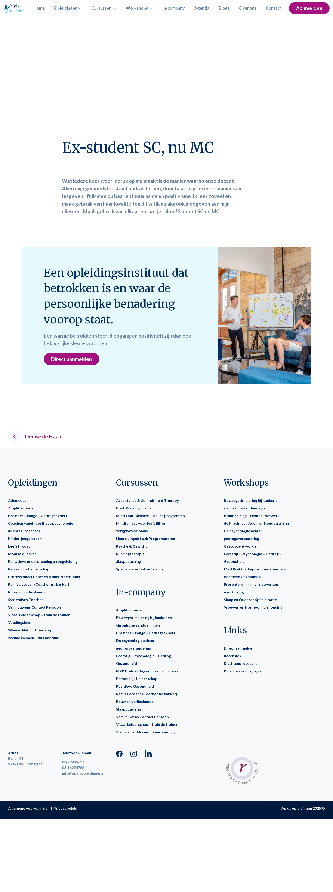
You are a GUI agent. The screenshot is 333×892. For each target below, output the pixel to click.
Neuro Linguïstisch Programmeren (145, 538)
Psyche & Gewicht (131, 546)
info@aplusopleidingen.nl (83, 773)
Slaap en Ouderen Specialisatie (250, 599)
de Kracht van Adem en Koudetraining (256, 523)
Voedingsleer (19, 622)
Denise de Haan (34, 436)
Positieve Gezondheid (135, 686)
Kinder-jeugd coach (24, 538)
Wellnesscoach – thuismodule (33, 637)
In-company (173, 8)
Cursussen (104, 8)
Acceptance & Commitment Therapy (147, 500)
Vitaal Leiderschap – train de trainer (39, 615)
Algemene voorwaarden (28, 808)
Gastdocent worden (241, 546)
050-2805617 (73, 762)
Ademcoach (18, 500)
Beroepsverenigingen (242, 671)
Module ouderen (22, 554)
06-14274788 (73, 767)
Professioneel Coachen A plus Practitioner (44, 576)
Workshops (139, 8)
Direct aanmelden (71, 359)
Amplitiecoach (20, 508)
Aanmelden (309, 8)
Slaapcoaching (128, 561)
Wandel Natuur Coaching (29, 630)
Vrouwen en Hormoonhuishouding (145, 732)
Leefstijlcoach (20, 546)
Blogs (224, 8)
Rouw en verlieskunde (27, 592)
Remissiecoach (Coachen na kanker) (38, 584)
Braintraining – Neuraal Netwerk (252, 515)
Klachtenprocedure (240, 663)
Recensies (232, 655)
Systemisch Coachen (25, 599)
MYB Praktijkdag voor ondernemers (147, 671)
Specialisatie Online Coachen (141, 569)
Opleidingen (68, 8)
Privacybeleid (65, 808)
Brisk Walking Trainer (134, 508)
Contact (274, 8)
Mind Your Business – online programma (150, 515)
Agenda (201, 8)
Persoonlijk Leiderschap (28, 569)
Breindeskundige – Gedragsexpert (37, 515)
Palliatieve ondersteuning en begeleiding (42, 561)
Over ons (247, 8)
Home (39, 8)
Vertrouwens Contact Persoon (34, 607)
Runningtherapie (130, 554)
